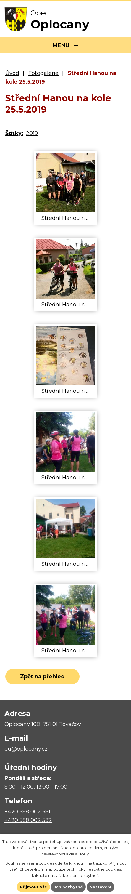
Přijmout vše (33, 887)
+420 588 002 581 (27, 811)
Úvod (12, 73)
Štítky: (14, 133)
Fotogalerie (43, 73)
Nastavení (100, 887)
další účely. (79, 854)
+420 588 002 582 (28, 820)
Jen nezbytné (68, 887)
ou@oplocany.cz (26, 749)
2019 (32, 133)
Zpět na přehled (42, 676)
